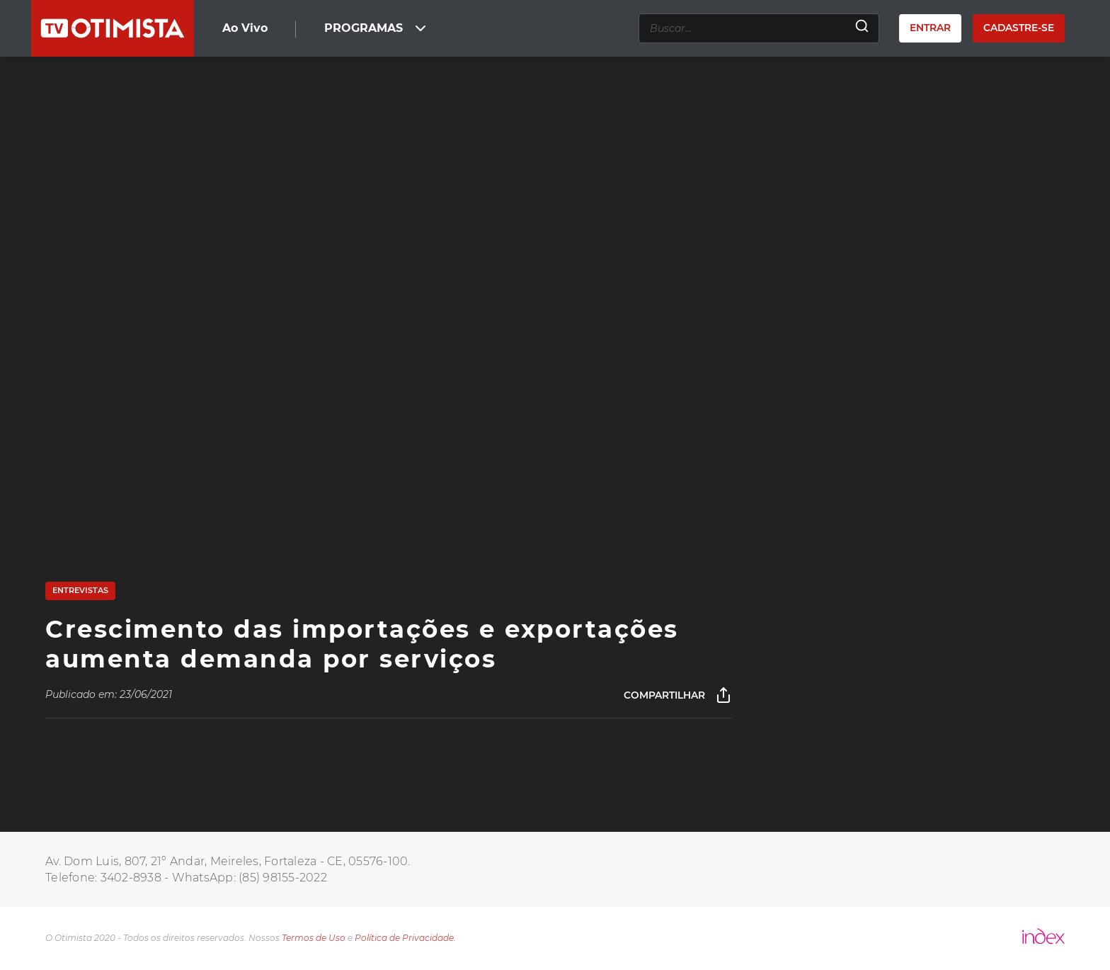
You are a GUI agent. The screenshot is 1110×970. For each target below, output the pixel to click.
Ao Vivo (245, 28)
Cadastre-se (1018, 27)
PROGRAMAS (376, 28)
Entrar (930, 27)
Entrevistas (80, 590)
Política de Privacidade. (405, 937)
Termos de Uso (313, 937)
